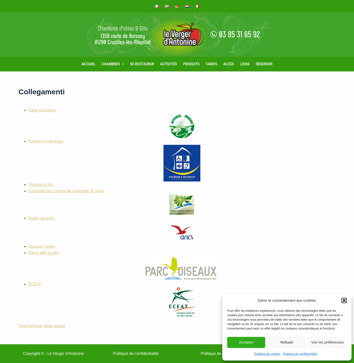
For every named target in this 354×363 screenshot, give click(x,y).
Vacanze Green (41, 246)
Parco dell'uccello (123, 266)
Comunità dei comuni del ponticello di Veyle (111, 202)
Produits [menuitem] (191, 64)
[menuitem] (158, 6)
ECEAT (112, 299)
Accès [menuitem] (228, 64)
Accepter (246, 342)
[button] (344, 300)
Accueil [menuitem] (88, 64)
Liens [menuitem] (245, 64)
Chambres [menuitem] (113, 64)
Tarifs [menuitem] (211, 64)
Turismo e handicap (114, 160)
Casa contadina (111, 123)
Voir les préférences (327, 342)
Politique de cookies (267, 354)
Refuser (287, 342)
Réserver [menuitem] (264, 64)
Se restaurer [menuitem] (142, 64)
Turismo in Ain (40, 184)
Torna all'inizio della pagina (41, 326)
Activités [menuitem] (168, 64)
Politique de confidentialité (300, 354)
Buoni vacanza (110, 229)
